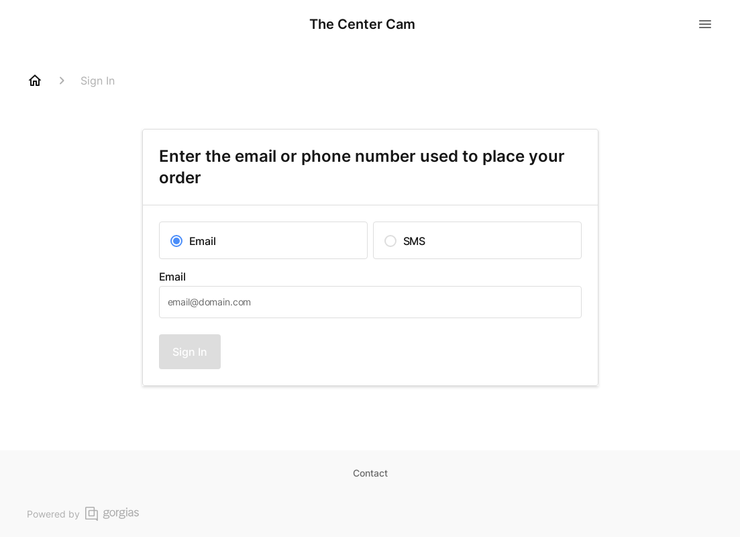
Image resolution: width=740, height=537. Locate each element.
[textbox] (370, 302)
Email (172, 276)
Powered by (83, 514)
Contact (370, 473)
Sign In (189, 351)
